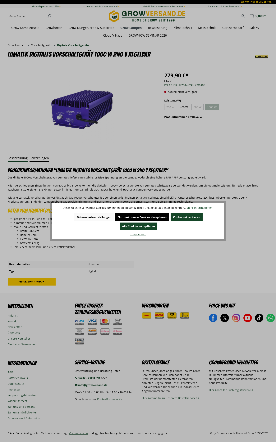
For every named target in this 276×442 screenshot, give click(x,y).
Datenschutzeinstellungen (94, 217)
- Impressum (138, 234)
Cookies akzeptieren (186, 217)
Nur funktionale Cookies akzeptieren (142, 217)
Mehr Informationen (199, 208)
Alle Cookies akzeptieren (138, 226)
